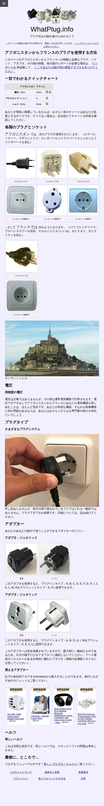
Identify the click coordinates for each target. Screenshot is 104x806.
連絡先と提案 (52, 772)
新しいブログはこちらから (60, 764)
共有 (83, 778)
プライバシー (20, 778)
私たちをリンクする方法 (52, 778)
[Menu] (4, 3)
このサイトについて (21, 772)
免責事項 (83, 772)
